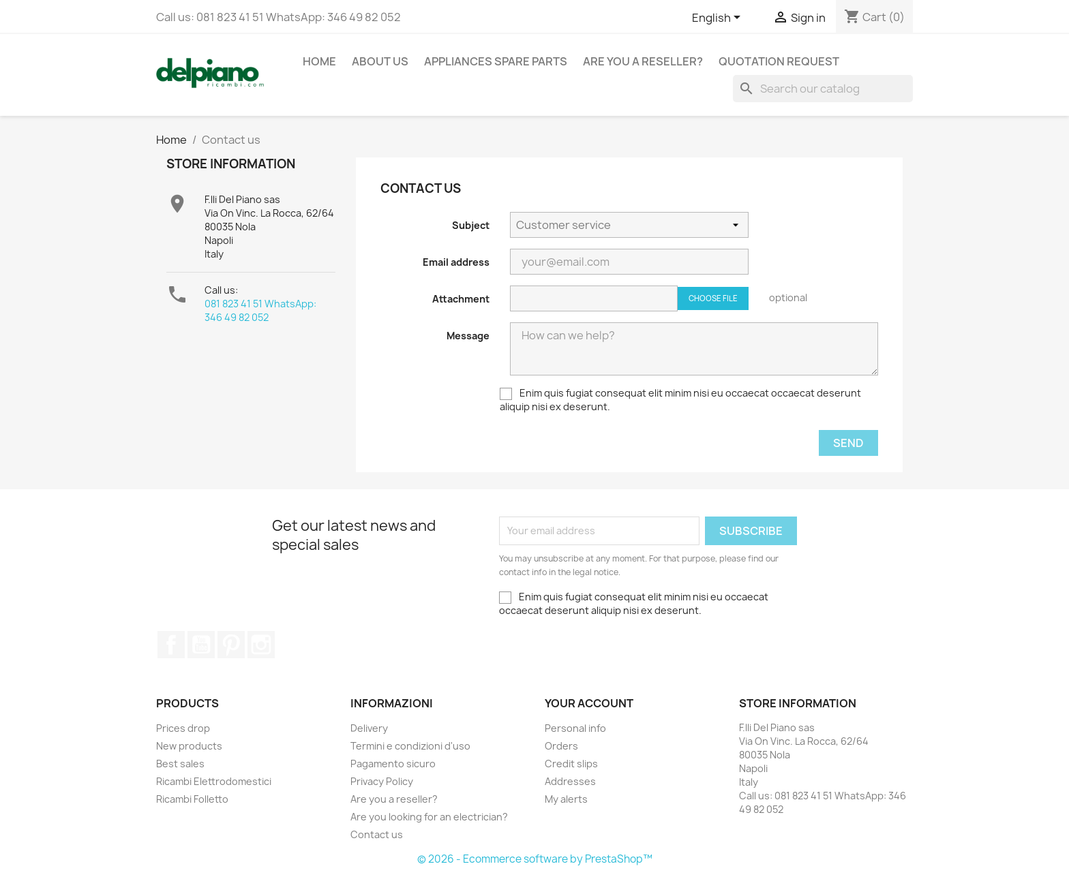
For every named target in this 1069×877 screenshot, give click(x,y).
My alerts (566, 799)
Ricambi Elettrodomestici (213, 781)
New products (189, 745)
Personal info (575, 728)
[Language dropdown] (718, 18)
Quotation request (779, 61)
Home (319, 61)
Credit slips (571, 763)
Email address (456, 262)
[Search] (823, 88)
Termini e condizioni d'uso (410, 745)
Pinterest (231, 644)
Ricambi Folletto (192, 799)
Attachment (461, 298)
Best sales (180, 763)
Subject (471, 225)
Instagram (261, 644)
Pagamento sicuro (393, 763)
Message (468, 335)
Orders (561, 745)
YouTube (201, 644)
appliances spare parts (495, 61)
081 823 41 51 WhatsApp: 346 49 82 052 (260, 310)
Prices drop (183, 728)
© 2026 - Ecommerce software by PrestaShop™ (534, 859)
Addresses (570, 781)
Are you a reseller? (643, 61)
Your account (589, 703)
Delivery (369, 728)
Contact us (376, 834)
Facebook (171, 644)
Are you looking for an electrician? (429, 816)
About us (380, 61)
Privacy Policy (381, 781)
